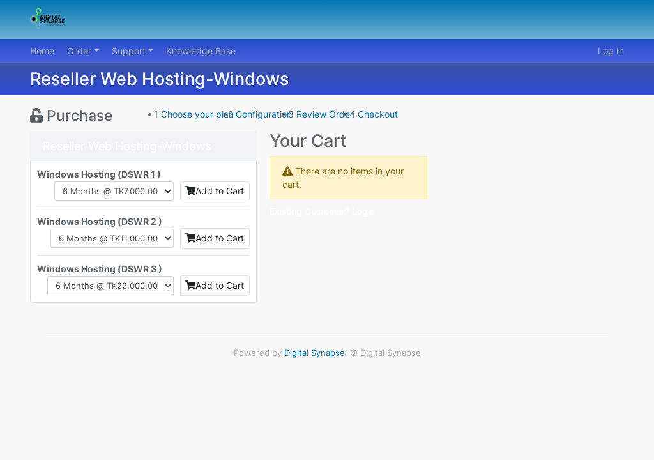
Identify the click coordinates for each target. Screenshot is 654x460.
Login (363, 211)
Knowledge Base (201, 50)
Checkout (378, 114)
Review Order (324, 114)
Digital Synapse (314, 353)
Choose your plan (197, 114)
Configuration (264, 114)
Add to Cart (214, 190)
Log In (611, 50)
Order (80, 50)
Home (42, 50)
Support (130, 50)
